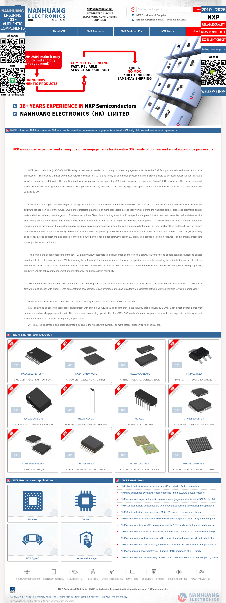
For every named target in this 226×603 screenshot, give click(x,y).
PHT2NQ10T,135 (194, 373)
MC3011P (140, 418)
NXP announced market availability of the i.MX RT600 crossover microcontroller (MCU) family (169, 557)
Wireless (32, 519)
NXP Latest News (38, 130)
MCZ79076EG (86, 463)
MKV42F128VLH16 (194, 418)
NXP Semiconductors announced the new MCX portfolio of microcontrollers (160, 486)
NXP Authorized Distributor (73, 589)
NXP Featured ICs (131, 31)
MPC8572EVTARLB (193, 463)
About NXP (59, 31)
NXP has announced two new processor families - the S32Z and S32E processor (163, 492)
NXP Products (95, 31)
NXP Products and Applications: (33, 480)
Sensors (86, 519)
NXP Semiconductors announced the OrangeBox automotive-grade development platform (167, 505)
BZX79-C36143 (86, 418)
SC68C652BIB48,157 (32, 463)
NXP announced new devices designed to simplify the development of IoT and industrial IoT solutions (173, 538)
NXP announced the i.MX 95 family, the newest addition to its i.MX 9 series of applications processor (173, 544)
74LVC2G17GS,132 (32, 418)
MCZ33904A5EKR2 (140, 373)
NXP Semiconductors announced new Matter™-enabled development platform (161, 512)
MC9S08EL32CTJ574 (32, 373)
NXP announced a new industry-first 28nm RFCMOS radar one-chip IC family (161, 551)
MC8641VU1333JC (140, 463)
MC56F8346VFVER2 (86, 373)
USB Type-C (32, 558)
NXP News (168, 31)
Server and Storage (86, 558)
